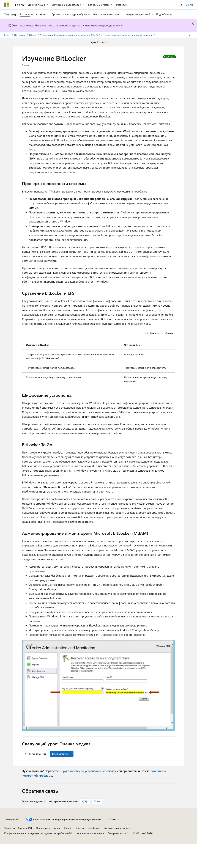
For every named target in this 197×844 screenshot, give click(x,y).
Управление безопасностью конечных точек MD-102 (70, 35)
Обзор (33, 35)
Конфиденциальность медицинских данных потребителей (37, 833)
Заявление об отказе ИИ (18, 828)
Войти (189, 4)
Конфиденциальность (116, 828)
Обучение (20, 35)
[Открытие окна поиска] (181, 5)
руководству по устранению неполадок (89, 771)
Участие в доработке (88, 828)
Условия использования (90, 833)
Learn (7, 35)
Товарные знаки (117, 833)
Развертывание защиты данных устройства (128, 35)
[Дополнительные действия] (190, 35)
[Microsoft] (6, 4)
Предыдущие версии (48, 828)
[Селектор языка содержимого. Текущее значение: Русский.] (12, 819)
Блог (66, 828)
